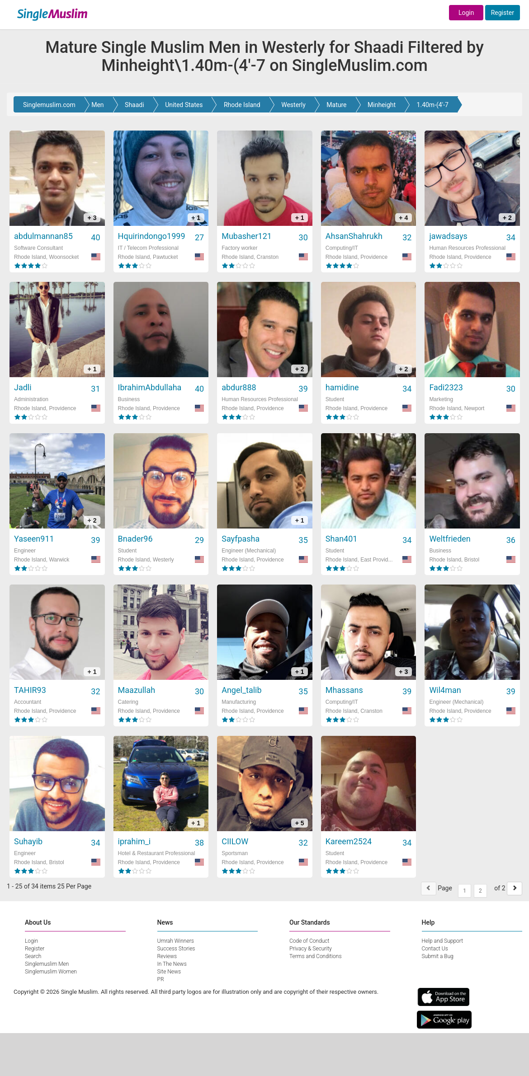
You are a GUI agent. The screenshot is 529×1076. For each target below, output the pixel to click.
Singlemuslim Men (47, 964)
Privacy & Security (310, 948)
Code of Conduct (309, 941)
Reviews (167, 956)
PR (160, 979)
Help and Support (442, 941)
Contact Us (435, 948)
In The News (172, 964)
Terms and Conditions (315, 956)
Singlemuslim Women (51, 971)
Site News (169, 971)
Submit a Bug (437, 956)
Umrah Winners (175, 941)
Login (466, 12)
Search (33, 956)
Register (502, 12)
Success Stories (176, 948)
